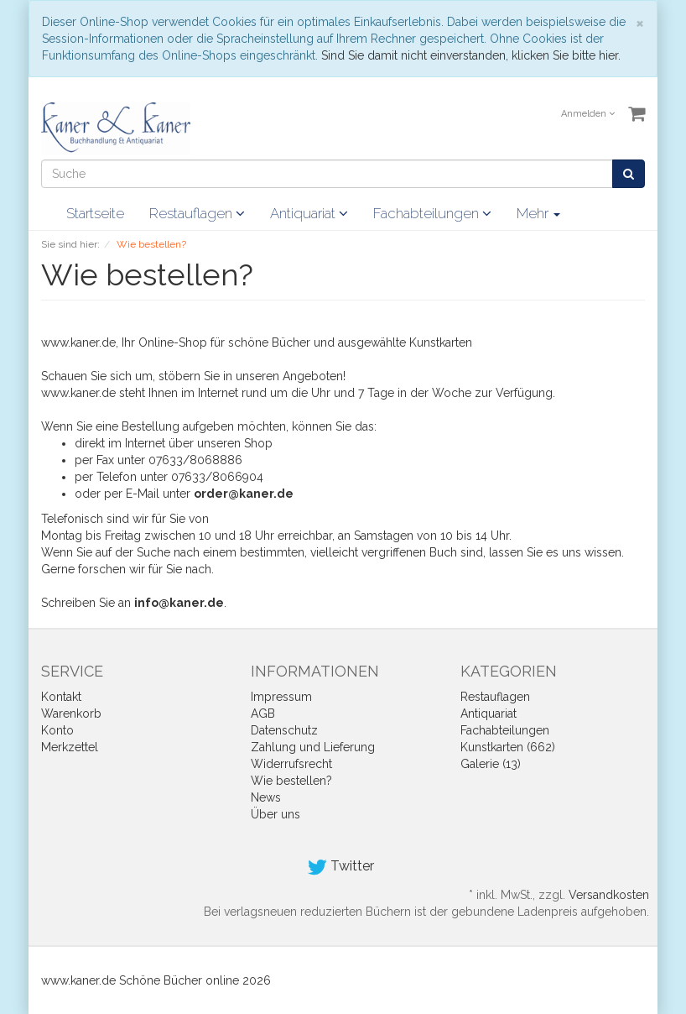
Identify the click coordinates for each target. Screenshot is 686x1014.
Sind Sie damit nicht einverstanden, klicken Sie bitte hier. (471, 55)
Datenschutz (284, 730)
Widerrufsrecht (291, 764)
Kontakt (61, 696)
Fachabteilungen (432, 213)
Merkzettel (69, 747)
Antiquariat (309, 213)
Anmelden (588, 113)
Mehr (538, 213)
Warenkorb (71, 713)
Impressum (281, 696)
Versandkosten (609, 895)
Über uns (275, 814)
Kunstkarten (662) (507, 747)
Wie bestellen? (291, 780)
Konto (57, 730)
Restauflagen (197, 213)
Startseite (95, 213)
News (266, 797)
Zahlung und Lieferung (313, 747)
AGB (263, 713)
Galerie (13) (490, 764)
